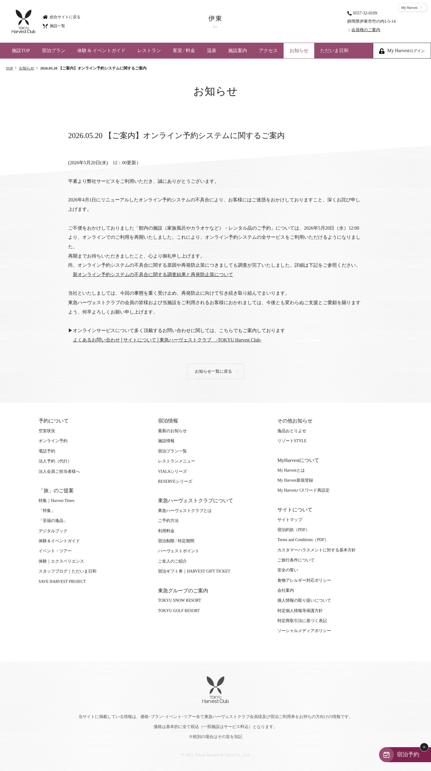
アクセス (268, 50)
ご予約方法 (168, 520)
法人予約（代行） (55, 461)
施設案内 (237, 50)
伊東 (215, 21)
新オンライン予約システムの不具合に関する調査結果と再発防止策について (153, 274)
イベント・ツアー (55, 551)
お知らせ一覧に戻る (213, 371)
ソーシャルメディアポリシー (304, 631)
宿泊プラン (53, 50)
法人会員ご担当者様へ (59, 471)
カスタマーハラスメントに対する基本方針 (316, 550)
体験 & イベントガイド (101, 50)
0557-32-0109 (365, 12)
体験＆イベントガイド (59, 541)
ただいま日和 (334, 50)
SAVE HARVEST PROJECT (62, 581)
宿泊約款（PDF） (293, 530)
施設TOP (21, 50)
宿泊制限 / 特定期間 (176, 541)
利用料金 (166, 531)
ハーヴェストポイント (178, 551)
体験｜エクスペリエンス (61, 561)
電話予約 (47, 451)
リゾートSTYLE (291, 441)
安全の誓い (287, 570)
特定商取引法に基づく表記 (302, 621)
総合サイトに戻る (61, 16)
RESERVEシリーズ (175, 481)
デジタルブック (53, 531)
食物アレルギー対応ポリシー (304, 580)
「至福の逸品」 (53, 520)
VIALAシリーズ (172, 471)
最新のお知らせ (172, 431)
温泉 (211, 50)
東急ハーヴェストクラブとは (185, 510)
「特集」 (47, 510)
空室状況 (47, 431)
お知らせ (298, 50)
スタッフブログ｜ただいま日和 (67, 571)
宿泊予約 (408, 754)
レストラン (149, 50)
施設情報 (166, 441)
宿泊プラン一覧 (172, 451)
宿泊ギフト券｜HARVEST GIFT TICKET (194, 571)
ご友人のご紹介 (172, 561)
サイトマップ (289, 520)
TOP (9, 68)
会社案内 (285, 590)
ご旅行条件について (296, 560)
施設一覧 (54, 26)
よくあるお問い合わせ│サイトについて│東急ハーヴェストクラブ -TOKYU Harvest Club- (167, 339)
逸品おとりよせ (291, 431)
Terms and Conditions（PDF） (302, 540)
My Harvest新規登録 (295, 480)
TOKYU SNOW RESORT (179, 600)
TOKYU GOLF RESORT (179, 610)
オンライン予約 (53, 441)
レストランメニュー (176, 461)
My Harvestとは (291, 470)
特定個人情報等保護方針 (300, 610)
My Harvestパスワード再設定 (303, 490)
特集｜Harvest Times (56, 500)
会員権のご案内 (365, 29)
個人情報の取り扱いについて (304, 600)
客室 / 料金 (184, 50)
